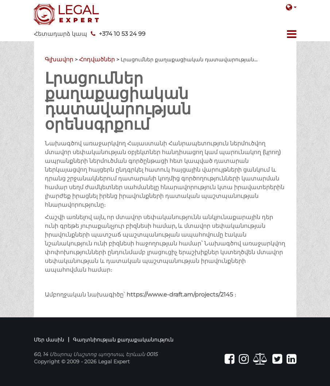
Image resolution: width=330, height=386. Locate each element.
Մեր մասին (49, 339)
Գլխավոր (59, 59)
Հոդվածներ (97, 59)
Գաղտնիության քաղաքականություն (123, 339)
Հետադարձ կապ (60, 33)
